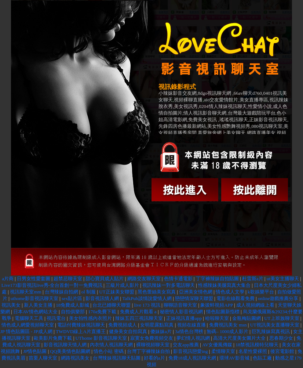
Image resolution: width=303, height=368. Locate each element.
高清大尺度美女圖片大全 (239, 338)
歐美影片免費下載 (53, 338)
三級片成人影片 (122, 285)
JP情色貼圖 (35, 351)
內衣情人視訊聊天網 (111, 344)
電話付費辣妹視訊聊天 (81, 325)
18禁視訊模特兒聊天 (257, 344)
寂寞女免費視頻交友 (151, 338)
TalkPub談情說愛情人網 (146, 298)
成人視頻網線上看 (255, 305)
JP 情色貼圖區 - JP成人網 (26, 331)
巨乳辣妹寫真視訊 (271, 331)
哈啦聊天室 (217, 318)
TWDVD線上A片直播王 (81, 331)
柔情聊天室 (223, 351)
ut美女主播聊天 (283, 278)
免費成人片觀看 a (138, 311)
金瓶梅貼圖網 (246, 318)
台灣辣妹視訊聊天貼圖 (116, 358)
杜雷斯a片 (252, 278)
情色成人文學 (230, 292)
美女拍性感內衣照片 (90, 318)
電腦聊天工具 (29, 318)
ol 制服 (88, 292)
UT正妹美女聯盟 (116, 292)
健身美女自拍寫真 (128, 331)
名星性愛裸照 (252, 351)
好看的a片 (154, 358)
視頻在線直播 (191, 325)
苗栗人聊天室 (43, 358)
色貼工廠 (262, 358)
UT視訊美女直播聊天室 (274, 325)
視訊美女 (11, 305)
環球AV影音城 (234, 358)
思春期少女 (281, 338)
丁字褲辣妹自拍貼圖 (217, 278)
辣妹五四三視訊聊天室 (139, 318)
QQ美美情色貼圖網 (70, 351)
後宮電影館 (282, 351)
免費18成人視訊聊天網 (192, 358)
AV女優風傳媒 (217, 344)
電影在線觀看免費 (235, 298)
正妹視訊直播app (184, 318)
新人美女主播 (38, 305)
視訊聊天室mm (26, 292)
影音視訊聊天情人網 (65, 344)
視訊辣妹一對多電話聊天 (168, 285)
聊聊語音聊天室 (180, 305)
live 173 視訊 (147, 305)
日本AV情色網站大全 (35, 311)
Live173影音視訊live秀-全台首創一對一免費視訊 (51, 285)
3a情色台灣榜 (189, 331)
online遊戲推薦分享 (279, 298)
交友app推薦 (186, 344)
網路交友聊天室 (144, 278)
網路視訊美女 (75, 358)
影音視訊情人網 (102, 298)
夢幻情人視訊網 (193, 338)
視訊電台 (56, 318)
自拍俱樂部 (73, 311)
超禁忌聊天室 (68, 278)
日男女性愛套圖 (33, 278)
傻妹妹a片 (161, 331)
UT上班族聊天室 (281, 318)
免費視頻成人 (122, 325)
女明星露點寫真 (157, 325)
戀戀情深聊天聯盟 (194, 298)
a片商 (8, 278)
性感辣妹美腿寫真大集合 (225, 285)
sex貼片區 (72, 298)
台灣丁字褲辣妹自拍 (148, 351)
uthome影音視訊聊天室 (34, 298)
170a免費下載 (102, 311)
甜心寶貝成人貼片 (104, 278)
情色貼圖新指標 (223, 311)
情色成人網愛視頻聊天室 (27, 325)
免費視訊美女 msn (228, 325)
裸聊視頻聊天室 (152, 344)
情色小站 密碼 (108, 351)
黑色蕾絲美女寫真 (157, 292)
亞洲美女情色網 (195, 292)
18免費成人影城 (72, 305)
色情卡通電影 (178, 278)
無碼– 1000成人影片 (227, 331)
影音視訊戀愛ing (190, 351)
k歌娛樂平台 (261, 292)
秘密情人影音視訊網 (181, 311)
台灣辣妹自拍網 (62, 292)
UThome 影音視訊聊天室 (101, 338)
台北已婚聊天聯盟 (111, 305)
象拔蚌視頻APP (216, 305)
